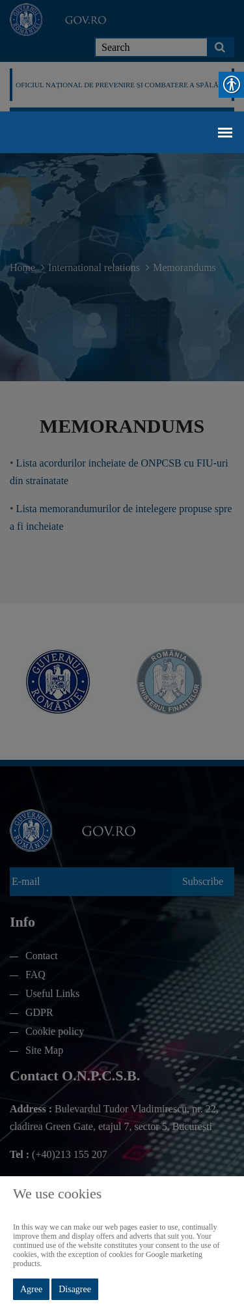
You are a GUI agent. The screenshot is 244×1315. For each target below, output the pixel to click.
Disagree (75, 1289)
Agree (31, 1289)
